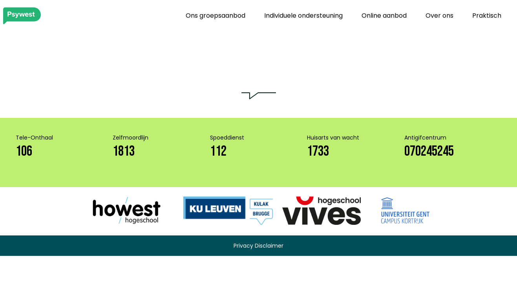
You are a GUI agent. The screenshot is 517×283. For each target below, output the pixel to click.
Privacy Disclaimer (258, 246)
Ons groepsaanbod (215, 15)
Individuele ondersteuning (303, 15)
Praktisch (486, 15)
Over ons (439, 15)
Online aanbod (384, 15)
